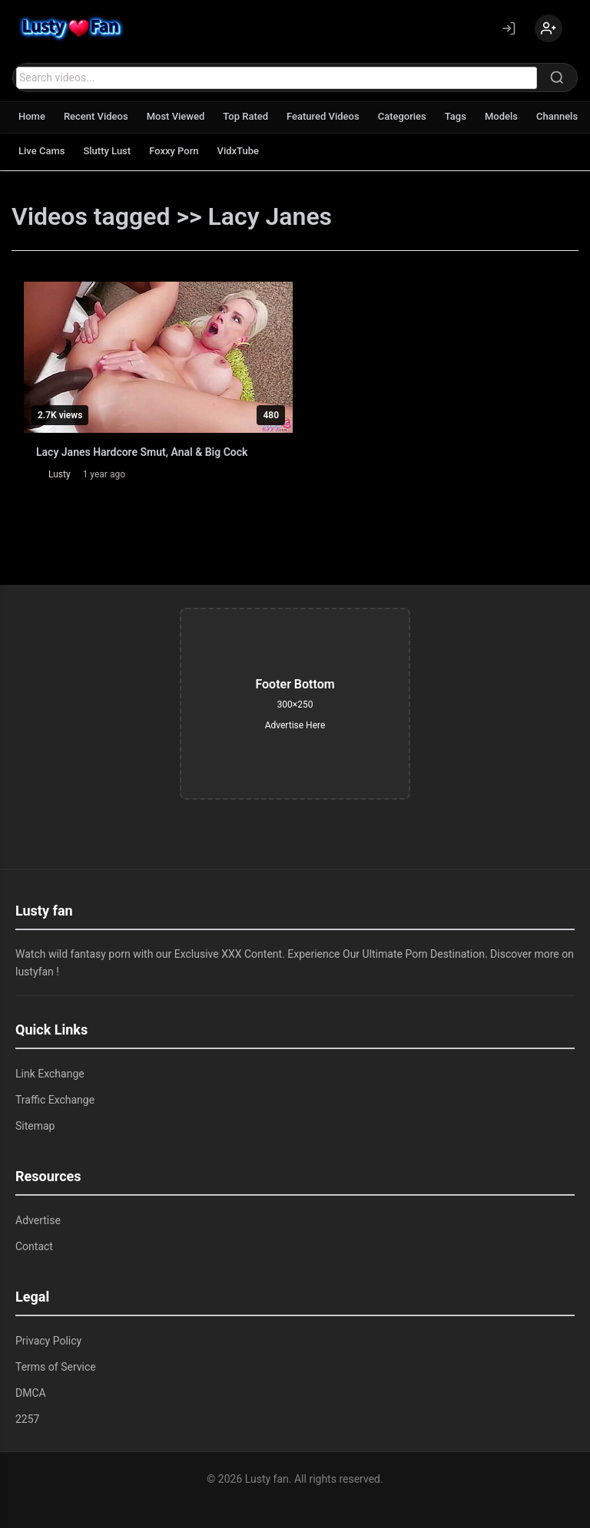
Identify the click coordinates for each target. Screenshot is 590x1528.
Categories (402, 116)
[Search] (557, 77)
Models (501, 116)
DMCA (30, 1393)
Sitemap (35, 1126)
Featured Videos (323, 116)
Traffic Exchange (54, 1100)
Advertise (38, 1220)
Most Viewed (176, 116)
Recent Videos (96, 116)
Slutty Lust (107, 151)
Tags (455, 116)
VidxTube (238, 151)
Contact (34, 1246)
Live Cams (41, 151)
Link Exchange (50, 1074)
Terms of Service (55, 1367)
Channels (557, 116)
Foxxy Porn (173, 151)
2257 (27, 1419)
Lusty (59, 474)
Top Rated (245, 116)
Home (31, 116)
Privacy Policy (48, 1341)
